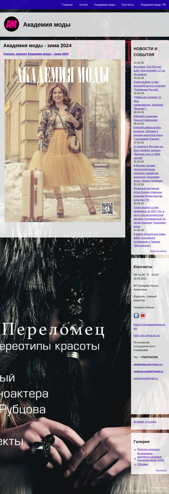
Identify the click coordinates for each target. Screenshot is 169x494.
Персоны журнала (148, 449)
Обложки (142, 464)
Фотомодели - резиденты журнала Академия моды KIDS (150, 457)
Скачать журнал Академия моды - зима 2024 (36, 54)
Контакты (128, 4)
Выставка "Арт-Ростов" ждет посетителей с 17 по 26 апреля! (149, 70)
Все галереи (161, 470)
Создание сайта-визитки (144, 491)
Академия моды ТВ (153, 4)
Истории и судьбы (145, 421)
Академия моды (104, 4)
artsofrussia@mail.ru (146, 378)
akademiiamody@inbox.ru (148, 364)
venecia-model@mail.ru (148, 371)
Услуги (83, 4)
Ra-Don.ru (162, 491)
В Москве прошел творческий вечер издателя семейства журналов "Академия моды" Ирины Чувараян (148, 173)
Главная (67, 4)
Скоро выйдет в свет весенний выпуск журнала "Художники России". (150, 86)
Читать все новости (158, 251)
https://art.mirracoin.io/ (147, 335)
